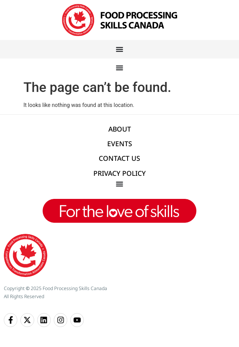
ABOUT (119, 128)
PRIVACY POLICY (119, 173)
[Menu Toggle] (119, 49)
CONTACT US (119, 158)
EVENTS (119, 143)
